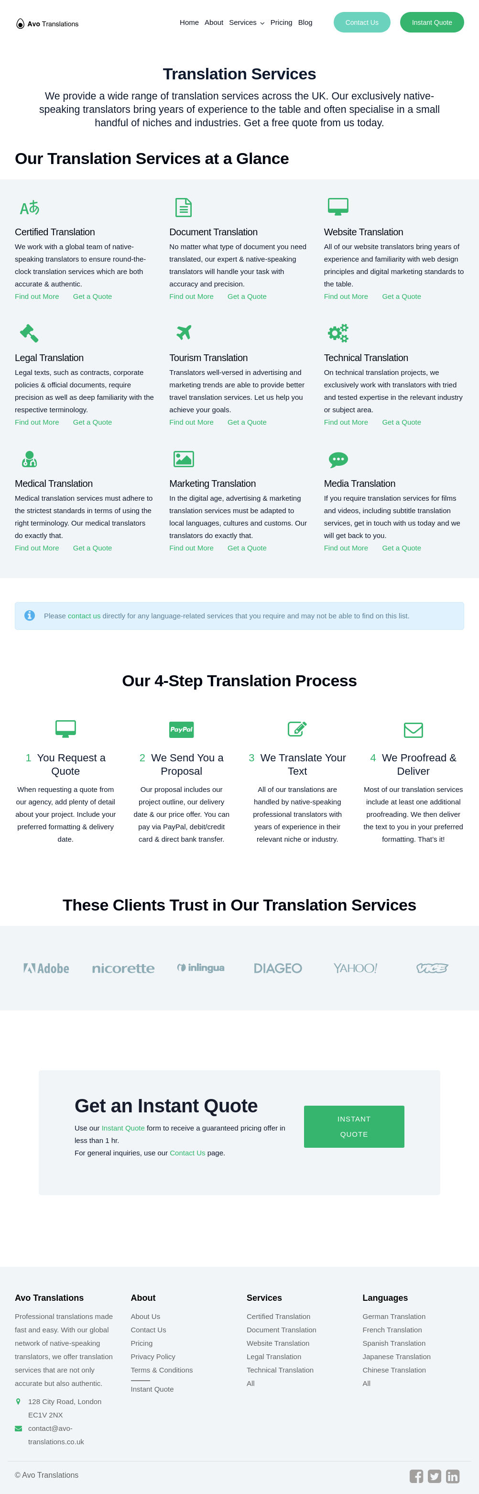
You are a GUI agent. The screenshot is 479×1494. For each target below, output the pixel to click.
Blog (305, 22)
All (251, 1383)
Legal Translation (274, 1356)
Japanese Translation (397, 1356)
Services (243, 22)
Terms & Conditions (162, 1370)
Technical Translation (280, 1370)
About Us (146, 1316)
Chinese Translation (394, 1370)
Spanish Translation (394, 1343)
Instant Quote (432, 22)
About (214, 22)
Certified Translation (278, 1316)
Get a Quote (92, 296)
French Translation (392, 1330)
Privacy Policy (153, 1356)
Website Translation (278, 1343)
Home (189, 22)
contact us (84, 616)
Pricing (282, 22)
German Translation (394, 1316)
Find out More (37, 296)
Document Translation (281, 1330)
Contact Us (362, 22)
